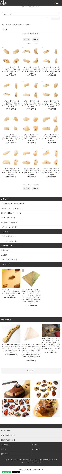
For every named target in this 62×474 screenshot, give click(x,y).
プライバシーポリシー (26, 462)
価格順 (32, 33)
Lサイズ (28, 24)
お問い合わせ (4, 454)
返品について (37, 459)
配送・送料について (28, 459)
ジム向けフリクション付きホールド (16, 24)
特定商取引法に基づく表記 (49, 459)
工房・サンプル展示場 (9, 259)
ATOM (39, 462)
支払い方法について (16, 459)
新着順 (37, 33)
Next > (35, 39)
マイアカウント (5, 444)
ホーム (4, 24)
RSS (36, 462)
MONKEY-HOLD (29, 469)
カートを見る (35, 449)
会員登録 (34, 444)
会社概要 (4, 255)
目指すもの (5, 250)
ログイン (3, 449)
